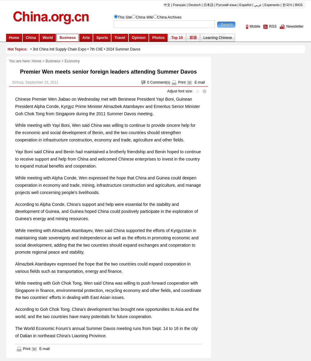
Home (36, 61)
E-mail (199, 82)
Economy (72, 61)
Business (53, 61)
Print (182, 82)
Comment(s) (160, 82)
